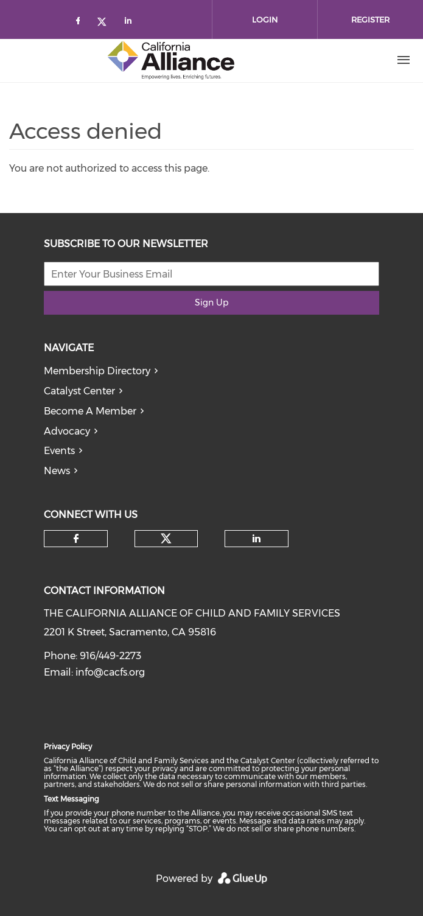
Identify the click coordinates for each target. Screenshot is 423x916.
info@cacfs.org (110, 672)
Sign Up (211, 302)
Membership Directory (97, 371)
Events (59, 450)
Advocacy (67, 431)
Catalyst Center (79, 391)
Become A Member (90, 411)
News (57, 471)
